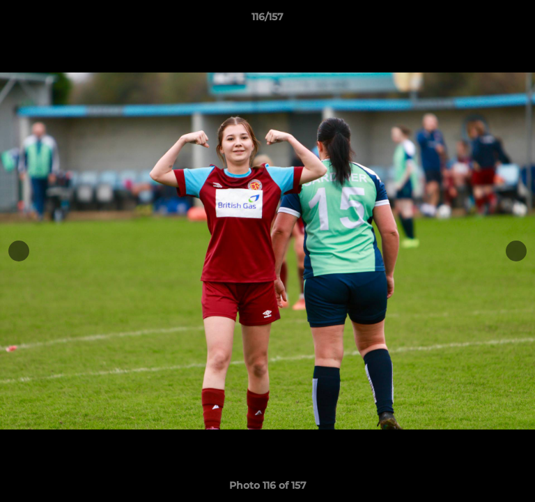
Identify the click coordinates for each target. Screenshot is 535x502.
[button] (518, 20)
